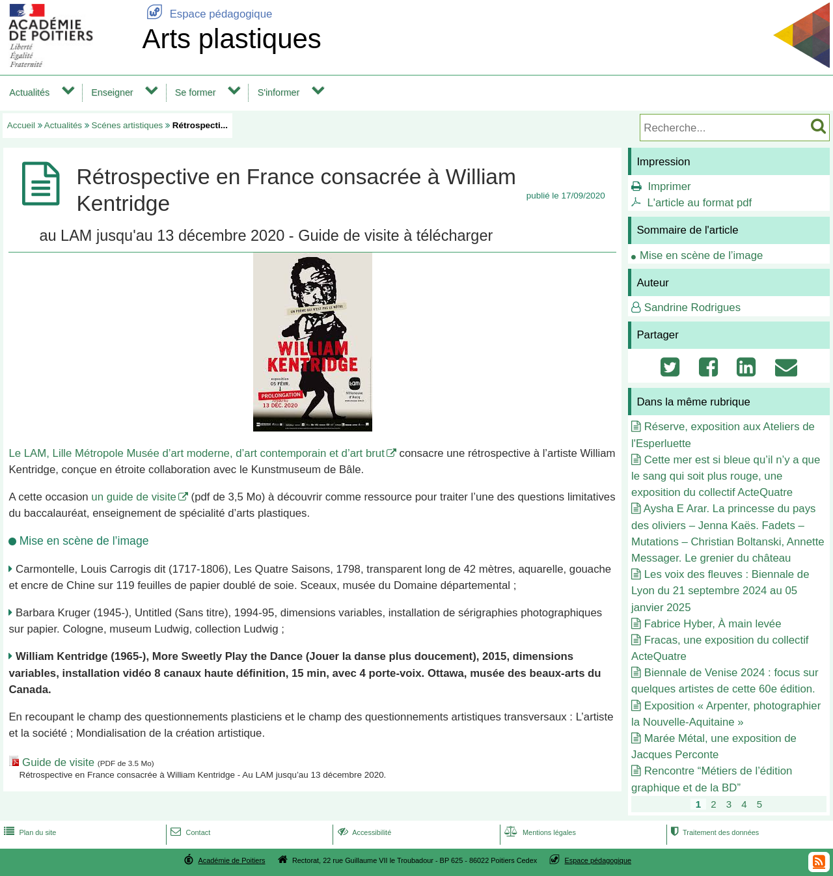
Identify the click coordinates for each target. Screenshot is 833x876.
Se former (195, 92)
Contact (189, 832)
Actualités (29, 92)
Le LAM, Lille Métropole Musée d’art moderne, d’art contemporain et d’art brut (196, 453)
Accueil (21, 125)
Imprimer (669, 186)
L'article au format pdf (699, 203)
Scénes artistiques (127, 125)
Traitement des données (713, 832)
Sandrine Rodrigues (692, 307)
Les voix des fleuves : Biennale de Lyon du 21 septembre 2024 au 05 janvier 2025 (720, 590)
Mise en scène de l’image (701, 255)
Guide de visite (58, 762)
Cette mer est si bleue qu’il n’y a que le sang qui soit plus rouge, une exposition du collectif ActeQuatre (725, 476)
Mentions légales (539, 832)
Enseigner (112, 92)
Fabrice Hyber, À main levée (713, 624)
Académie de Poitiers (231, 860)
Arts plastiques (231, 38)
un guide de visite (133, 497)
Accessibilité (363, 832)
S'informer (279, 92)
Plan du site (28, 832)
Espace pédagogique (207, 14)
